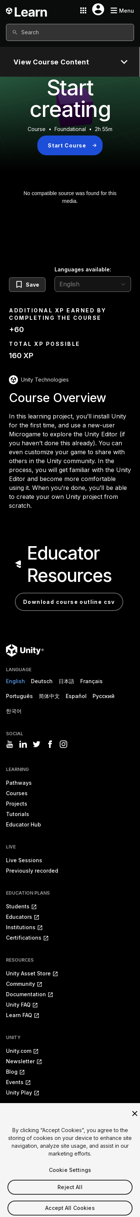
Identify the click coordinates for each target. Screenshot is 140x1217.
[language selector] (93, 284)
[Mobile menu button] (122, 11)
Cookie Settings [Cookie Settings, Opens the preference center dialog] (70, 1177)
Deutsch (42, 681)
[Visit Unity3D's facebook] (50, 744)
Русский (104, 696)
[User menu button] (98, 9)
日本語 (66, 681)
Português (19, 696)
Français (91, 681)
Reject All (69, 1194)
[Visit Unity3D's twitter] (36, 744)
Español (76, 696)
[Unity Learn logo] (27, 10)
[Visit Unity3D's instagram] (63, 744)
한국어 (14, 711)
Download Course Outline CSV (69, 602)
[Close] (134, 1120)
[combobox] (70, 32)
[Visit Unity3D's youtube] (9, 744)
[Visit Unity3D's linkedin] (23, 744)
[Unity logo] (25, 650)
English (15, 681)
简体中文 (49, 696)
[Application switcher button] (83, 10)
